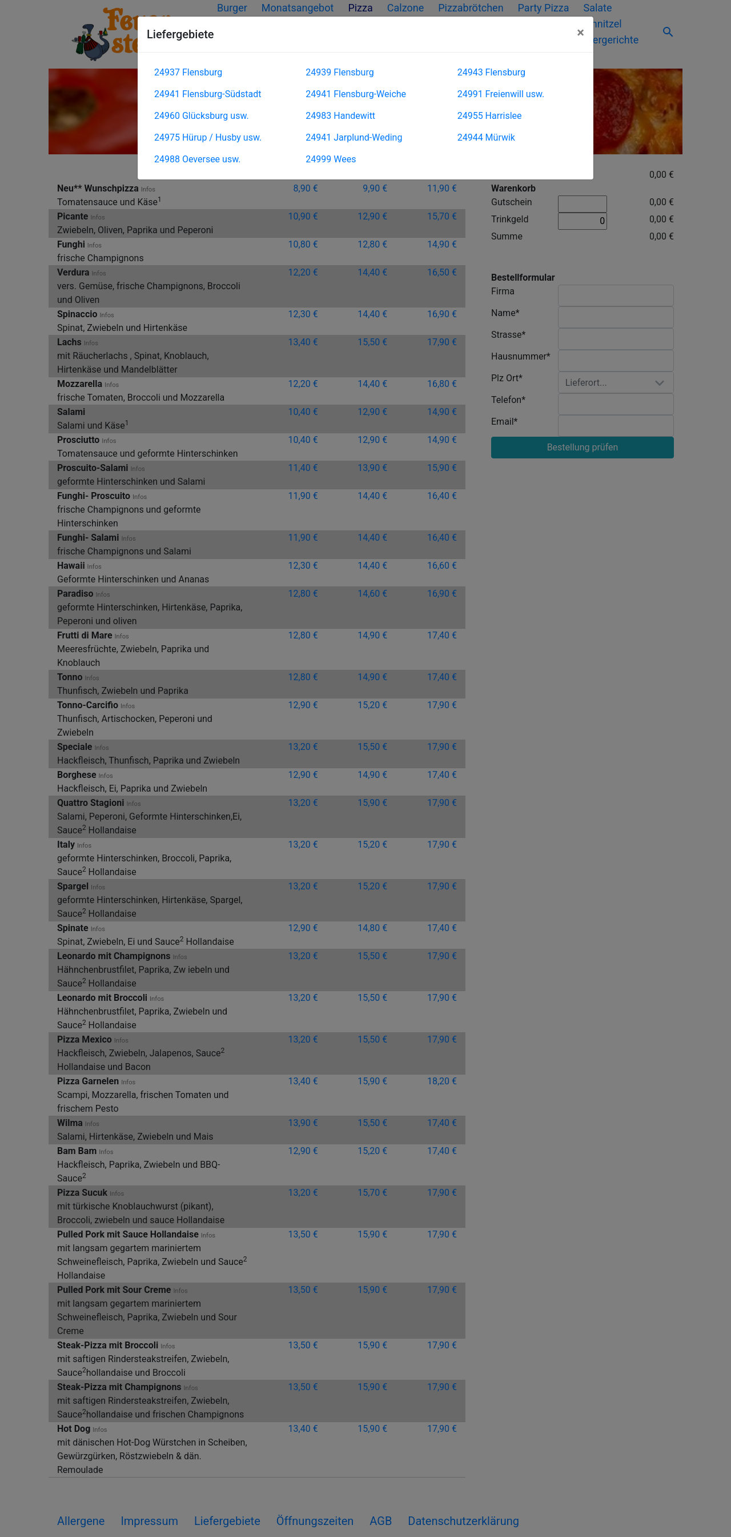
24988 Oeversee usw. (197, 159)
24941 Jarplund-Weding (354, 137)
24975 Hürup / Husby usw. (208, 137)
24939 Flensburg (339, 72)
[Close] (580, 33)
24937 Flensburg (188, 72)
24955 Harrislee (489, 115)
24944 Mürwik (486, 137)
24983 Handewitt (340, 115)
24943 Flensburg (491, 72)
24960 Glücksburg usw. (201, 115)
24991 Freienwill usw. (501, 94)
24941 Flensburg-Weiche (356, 94)
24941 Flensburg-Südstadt (208, 94)
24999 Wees (331, 159)
